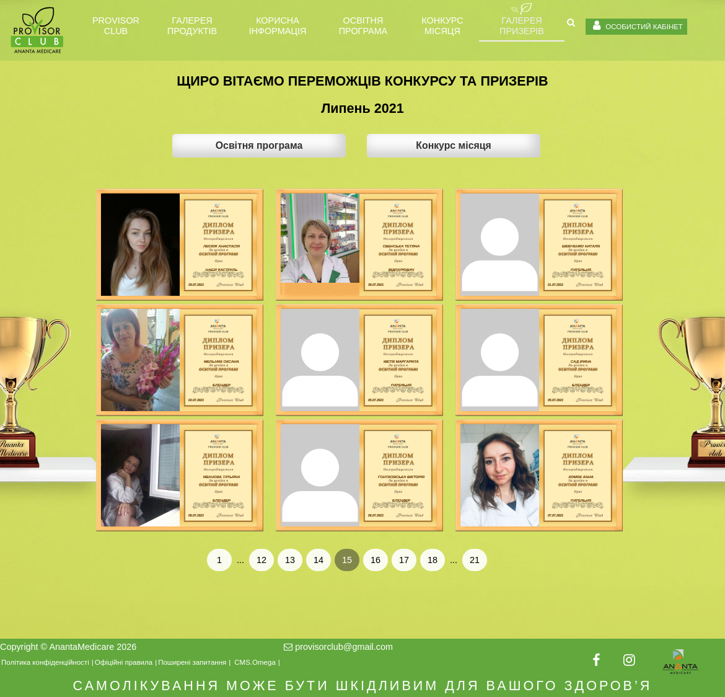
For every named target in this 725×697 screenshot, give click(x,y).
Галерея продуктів (192, 26)
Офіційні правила (123, 662)
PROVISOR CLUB (115, 26)
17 (404, 560)
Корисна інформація (278, 26)
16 (375, 560)
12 (261, 560)
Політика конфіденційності (45, 662)
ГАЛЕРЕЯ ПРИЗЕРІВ (521, 26)
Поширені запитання (192, 662)
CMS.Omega (255, 662)
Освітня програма (363, 26)
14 (318, 560)
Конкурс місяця (442, 26)
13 (290, 560)
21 (475, 560)
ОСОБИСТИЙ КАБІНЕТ (636, 25)
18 (432, 560)
